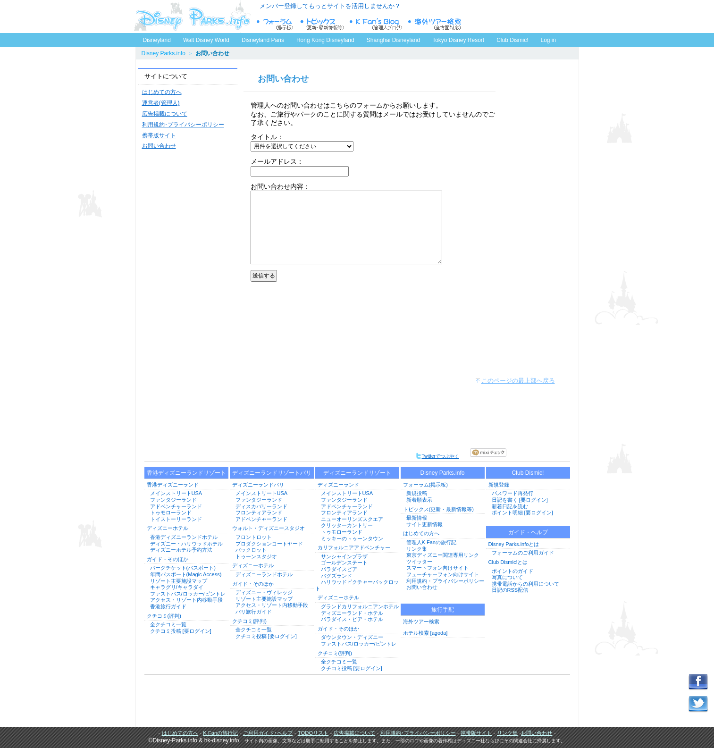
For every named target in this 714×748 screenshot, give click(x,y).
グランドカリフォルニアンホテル (360, 606)
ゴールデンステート (344, 562)
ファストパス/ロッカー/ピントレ (188, 594)
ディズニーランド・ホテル (352, 613)
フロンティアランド (258, 512)
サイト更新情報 (424, 524)
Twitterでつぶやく (437, 456)
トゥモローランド (171, 512)
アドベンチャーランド (176, 506)
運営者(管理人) (161, 103)
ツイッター (419, 561)
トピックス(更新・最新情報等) (438, 509)
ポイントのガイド (512, 571)
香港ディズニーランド (173, 484)
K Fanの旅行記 (220, 733)
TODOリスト (313, 733)
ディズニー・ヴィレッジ (264, 592)
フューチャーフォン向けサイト (442, 574)
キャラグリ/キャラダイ (176, 587)
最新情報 (416, 518)
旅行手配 (442, 609)
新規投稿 (416, 493)
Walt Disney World (205, 38)
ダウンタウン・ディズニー (352, 637)
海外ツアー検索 (421, 621)
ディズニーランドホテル (264, 574)
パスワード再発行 (512, 493)
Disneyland (157, 40)
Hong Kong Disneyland (325, 40)
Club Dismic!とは (508, 562)
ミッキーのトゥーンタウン (352, 538)
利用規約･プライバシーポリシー (183, 124)
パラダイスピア (339, 569)
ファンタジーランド (173, 500)
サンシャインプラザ (344, 556)
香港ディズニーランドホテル (184, 537)
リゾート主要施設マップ (178, 581)
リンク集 (416, 549)
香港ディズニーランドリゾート (186, 473)
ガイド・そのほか (167, 559)
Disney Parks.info (163, 53)
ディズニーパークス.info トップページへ (192, 16)
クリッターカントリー (347, 525)
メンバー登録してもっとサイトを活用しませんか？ (330, 5)
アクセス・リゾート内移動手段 (186, 600)
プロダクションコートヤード (269, 543)
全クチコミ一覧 (168, 624)
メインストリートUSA (176, 493)
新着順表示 (419, 500)
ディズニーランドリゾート (357, 473)
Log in (548, 40)
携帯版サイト (159, 135)
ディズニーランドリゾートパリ (271, 473)
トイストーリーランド (176, 519)
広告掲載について (164, 113)
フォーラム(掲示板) (425, 484)
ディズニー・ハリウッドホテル (186, 543)
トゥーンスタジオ (256, 556)
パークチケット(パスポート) (183, 568)
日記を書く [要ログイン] (520, 500)
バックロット (251, 550)
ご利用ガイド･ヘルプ (268, 733)
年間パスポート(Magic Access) (186, 574)
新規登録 (498, 484)
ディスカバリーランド (261, 506)
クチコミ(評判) (164, 616)
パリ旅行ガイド (253, 611)
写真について (507, 577)
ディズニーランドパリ (258, 484)
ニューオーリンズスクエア (352, 519)
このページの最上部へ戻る (518, 380)
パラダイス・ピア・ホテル (352, 619)
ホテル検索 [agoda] (425, 633)
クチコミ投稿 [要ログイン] (180, 631)
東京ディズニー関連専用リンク (442, 555)
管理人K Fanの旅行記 (431, 542)
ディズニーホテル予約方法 (181, 550)
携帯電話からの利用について (525, 584)
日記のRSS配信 (510, 590)
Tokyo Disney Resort (458, 40)
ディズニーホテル (167, 528)
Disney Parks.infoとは (513, 544)
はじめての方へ (162, 92)
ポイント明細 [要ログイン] (522, 512)
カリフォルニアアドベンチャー (354, 547)
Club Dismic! (512, 40)
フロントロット (253, 537)
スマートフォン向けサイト (437, 568)
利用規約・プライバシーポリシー (445, 581)
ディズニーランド (338, 484)
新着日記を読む (510, 506)
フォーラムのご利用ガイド (523, 552)
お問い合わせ (159, 146)
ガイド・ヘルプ (528, 532)
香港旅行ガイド (168, 606)
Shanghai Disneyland (393, 40)
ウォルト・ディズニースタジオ (268, 528)
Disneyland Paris (263, 40)
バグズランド (336, 576)
